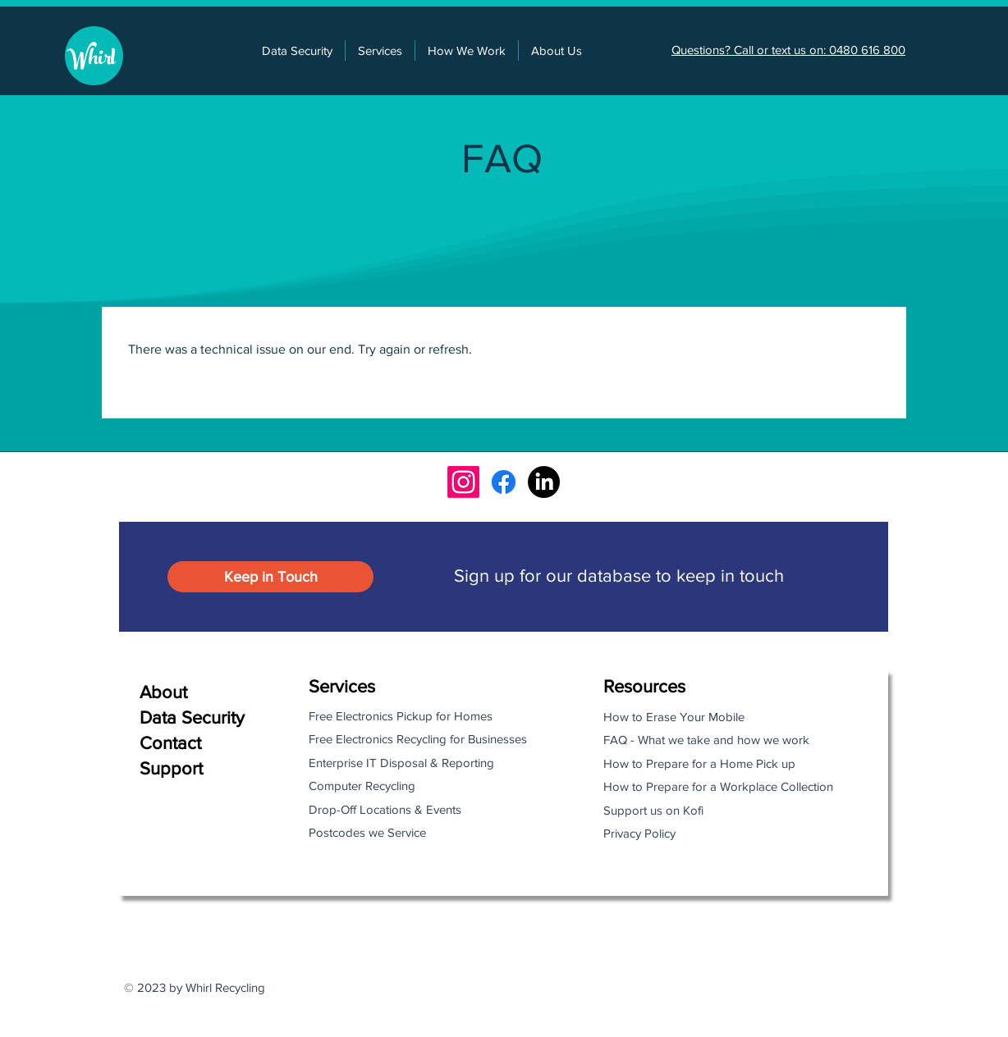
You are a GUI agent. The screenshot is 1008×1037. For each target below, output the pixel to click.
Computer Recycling (362, 786)
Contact (170, 742)
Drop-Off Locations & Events (385, 809)
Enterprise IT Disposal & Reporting (401, 763)
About (163, 692)
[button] (380, 50)
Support (171, 768)
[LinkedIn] (544, 482)
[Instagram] (463, 482)
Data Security (192, 717)
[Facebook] (504, 482)
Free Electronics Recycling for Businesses (418, 739)
